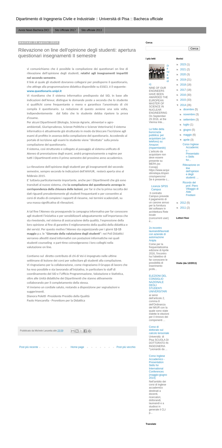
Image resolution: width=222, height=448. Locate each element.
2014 (183, 105)
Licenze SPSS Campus (159, 188)
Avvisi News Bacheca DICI (33, 30)
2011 (183, 207)
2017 (183, 89)
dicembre (189, 109)
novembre (189, 114)
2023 (183, 64)
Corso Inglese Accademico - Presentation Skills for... (191, 152)
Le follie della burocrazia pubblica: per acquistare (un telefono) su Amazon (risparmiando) (157, 138)
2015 (183, 99)
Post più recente (28, 347)
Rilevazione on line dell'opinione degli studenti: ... (191, 171)
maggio (188, 134)
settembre (189, 119)
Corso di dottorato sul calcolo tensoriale (159, 330)
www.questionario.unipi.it (44, 91)
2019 (183, 79)
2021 (183, 69)
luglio (186, 124)
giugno (187, 129)
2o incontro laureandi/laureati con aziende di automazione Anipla (159, 234)
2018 (183, 84)
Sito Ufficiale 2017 (65, 30)
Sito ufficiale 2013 (91, 30)
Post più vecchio (126, 347)
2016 (183, 94)
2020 (183, 74)
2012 (183, 202)
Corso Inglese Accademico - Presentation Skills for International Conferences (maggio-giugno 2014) (158, 366)
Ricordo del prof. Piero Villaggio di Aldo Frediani (190, 189)
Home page (77, 347)
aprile (186, 139)
